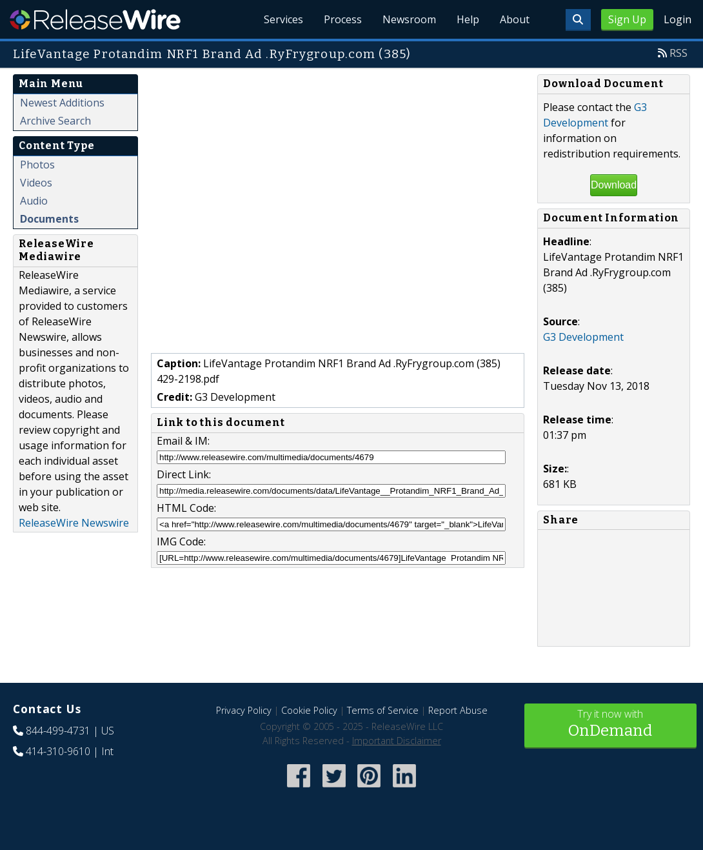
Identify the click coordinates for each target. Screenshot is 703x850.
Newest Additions (62, 103)
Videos (36, 183)
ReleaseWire (95, 19)
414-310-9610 (58, 751)
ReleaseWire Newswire (74, 523)
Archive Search (55, 121)
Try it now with (610, 724)
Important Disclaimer (396, 740)
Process (343, 19)
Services (283, 19)
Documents (49, 219)
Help (468, 19)
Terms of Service (383, 710)
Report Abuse (458, 710)
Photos (37, 164)
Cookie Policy (309, 710)
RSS (678, 53)
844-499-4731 (58, 731)
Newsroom (409, 19)
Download (614, 184)
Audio (34, 201)
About (515, 19)
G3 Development (583, 337)
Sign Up (627, 19)
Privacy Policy (244, 710)
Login (677, 19)
